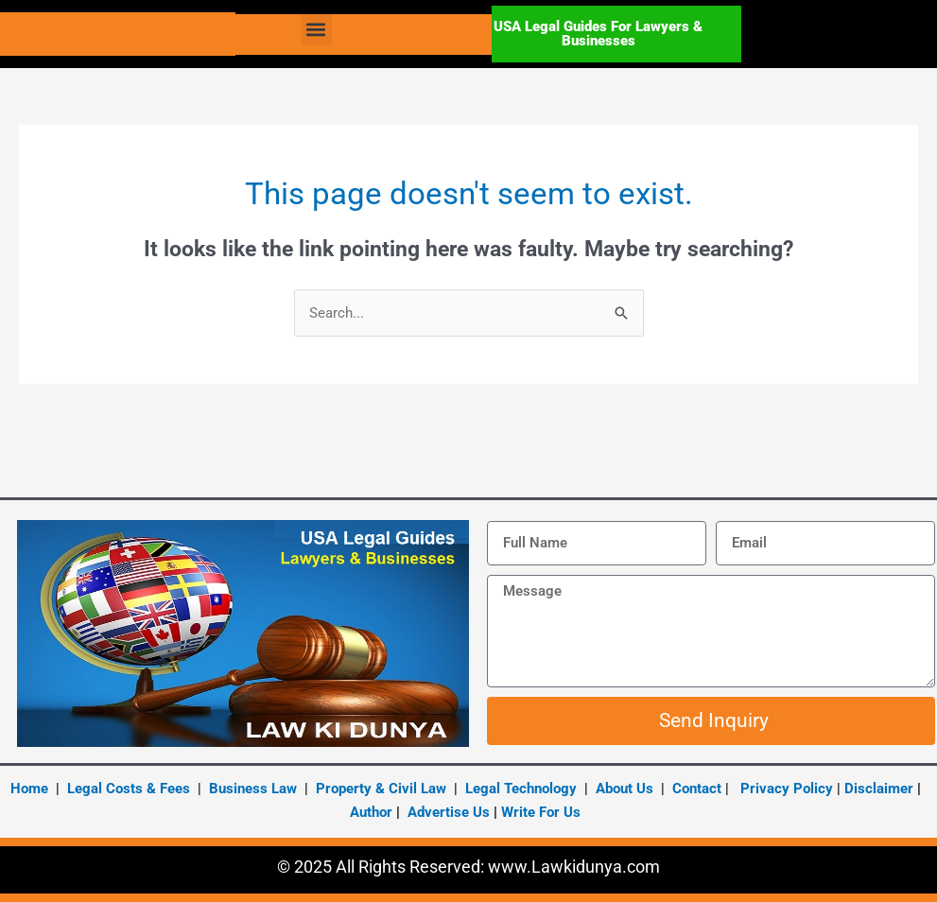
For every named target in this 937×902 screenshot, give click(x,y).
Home (29, 788)
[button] (316, 29)
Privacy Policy (786, 788)
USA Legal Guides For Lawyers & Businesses (598, 33)
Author (373, 812)
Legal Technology (521, 788)
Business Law (251, 788)
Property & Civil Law (381, 788)
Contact (696, 788)
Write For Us (541, 812)
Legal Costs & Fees (128, 788)
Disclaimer (878, 788)
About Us (624, 788)
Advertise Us (449, 812)
